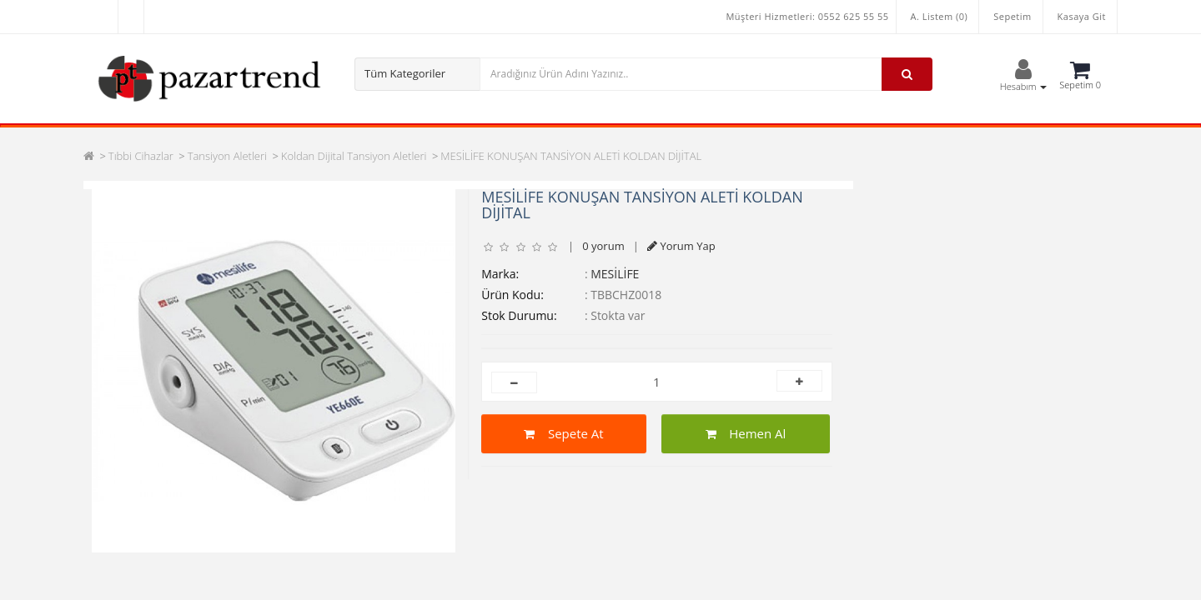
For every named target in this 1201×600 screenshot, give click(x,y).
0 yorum (603, 245)
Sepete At (563, 433)
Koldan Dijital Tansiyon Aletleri (354, 155)
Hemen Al (746, 433)
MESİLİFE (614, 274)
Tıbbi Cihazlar (140, 155)
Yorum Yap (681, 245)
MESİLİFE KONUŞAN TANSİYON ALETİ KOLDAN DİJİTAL (570, 155)
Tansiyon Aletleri (227, 155)
